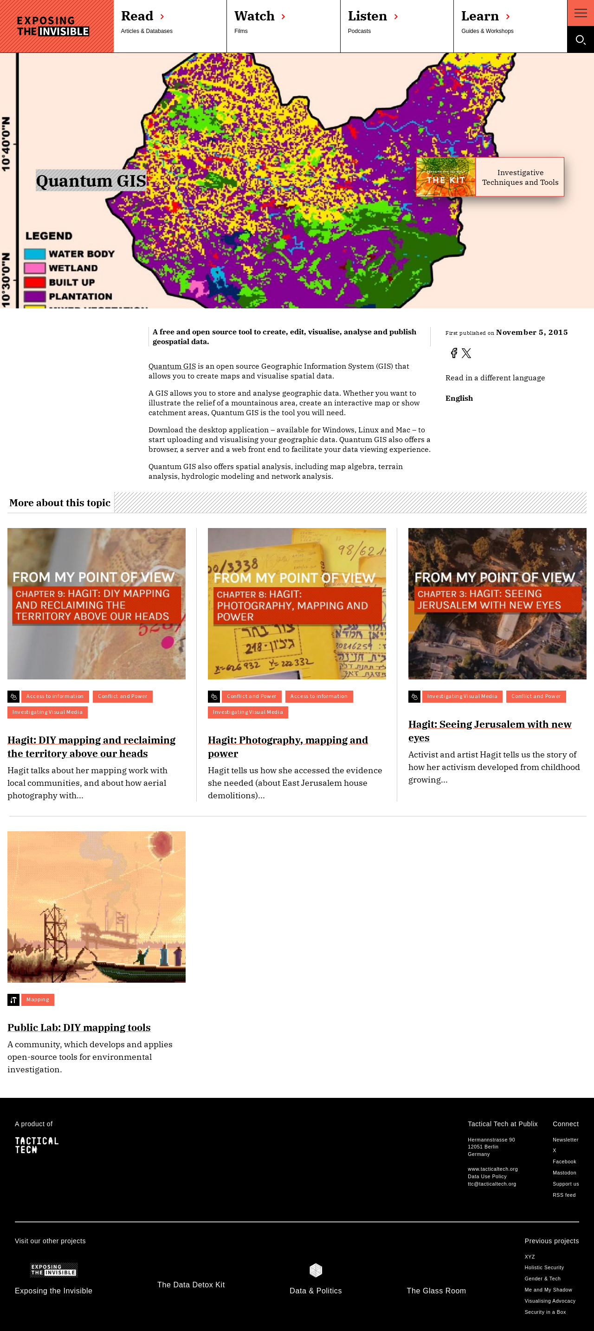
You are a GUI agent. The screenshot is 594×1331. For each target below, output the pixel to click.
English (459, 398)
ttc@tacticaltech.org (492, 1184)
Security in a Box (545, 1312)
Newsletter (566, 1139)
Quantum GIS (172, 366)
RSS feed (564, 1195)
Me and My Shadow (549, 1289)
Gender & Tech (543, 1278)
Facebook (564, 1161)
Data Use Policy (487, 1176)
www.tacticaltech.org (493, 1169)
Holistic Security (544, 1267)
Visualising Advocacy (550, 1301)
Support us (566, 1184)
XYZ (530, 1256)
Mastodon (564, 1172)
